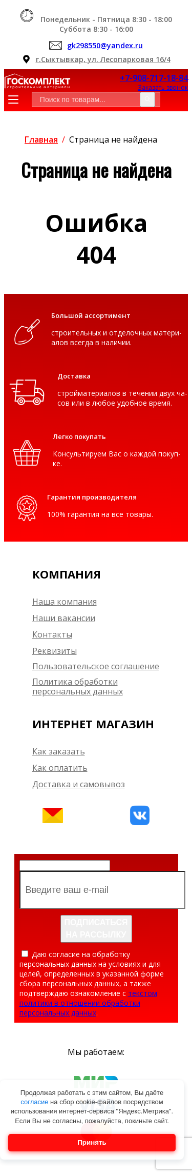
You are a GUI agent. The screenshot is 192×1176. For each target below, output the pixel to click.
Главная (41, 139)
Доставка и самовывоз (78, 784)
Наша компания (64, 601)
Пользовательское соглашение (95, 666)
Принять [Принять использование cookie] (91, 1142)
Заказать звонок (163, 87)
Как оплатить (60, 767)
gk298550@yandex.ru (105, 45)
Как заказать (58, 751)
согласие (35, 1102)
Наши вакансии (63, 618)
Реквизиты (54, 650)
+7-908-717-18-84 (154, 78)
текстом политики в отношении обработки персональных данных (88, 1003)
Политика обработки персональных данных (77, 686)
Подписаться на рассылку (96, 928)
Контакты (52, 634)
